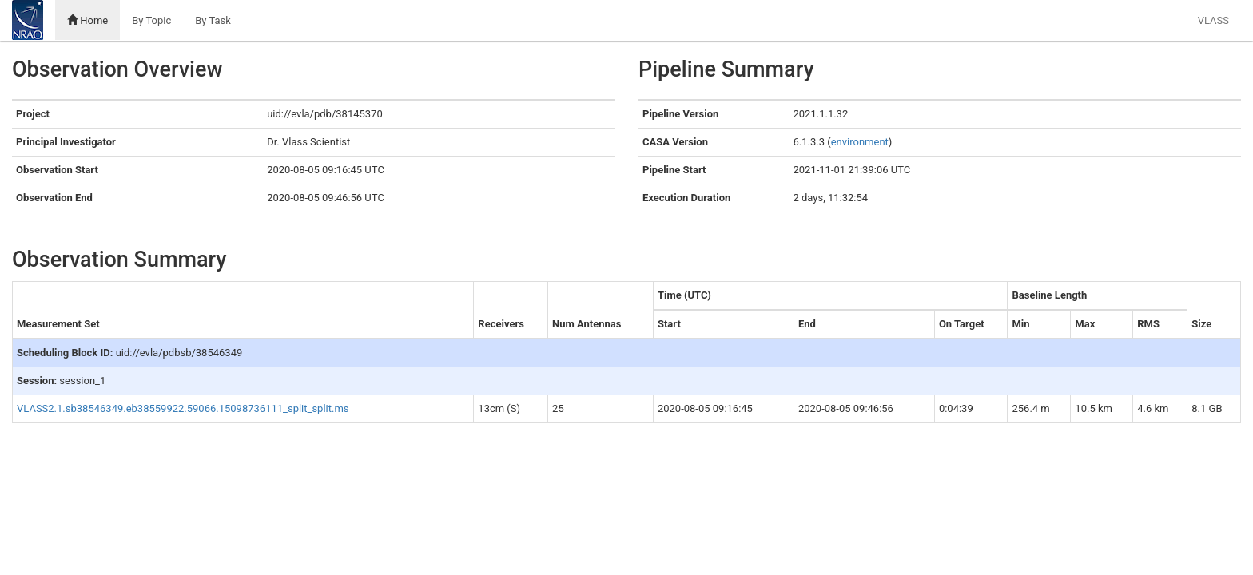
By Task (213, 20)
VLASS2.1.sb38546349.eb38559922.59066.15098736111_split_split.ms (183, 408)
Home (87, 20)
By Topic (151, 20)
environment (860, 142)
